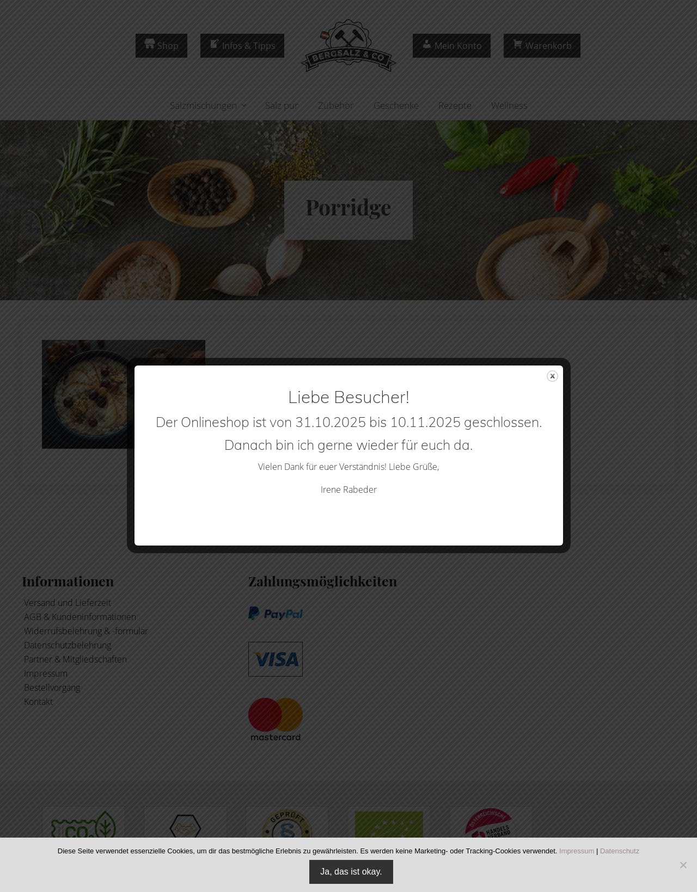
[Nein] (683, 864)
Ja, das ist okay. (351, 871)
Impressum (576, 851)
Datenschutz (619, 851)
